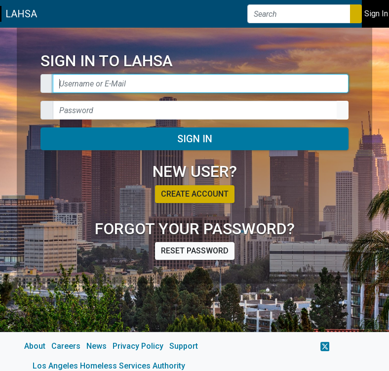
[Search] (298, 13)
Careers (65, 346)
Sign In (194, 139)
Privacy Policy (138, 346)
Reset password (195, 250)
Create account (195, 194)
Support (183, 346)
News (96, 346)
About (34, 346)
